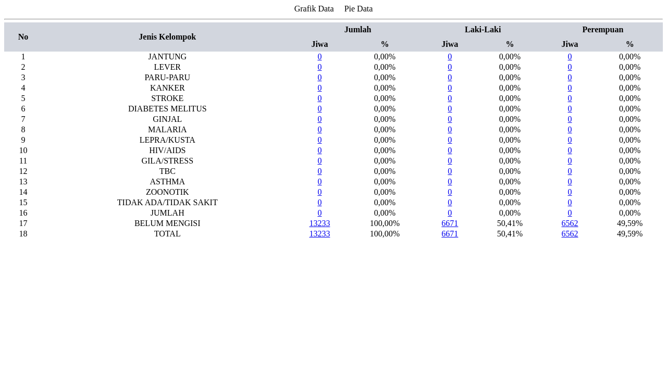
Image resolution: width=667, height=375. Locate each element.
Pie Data (358, 8)
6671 (449, 223)
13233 (319, 223)
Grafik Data (314, 8)
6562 (570, 223)
